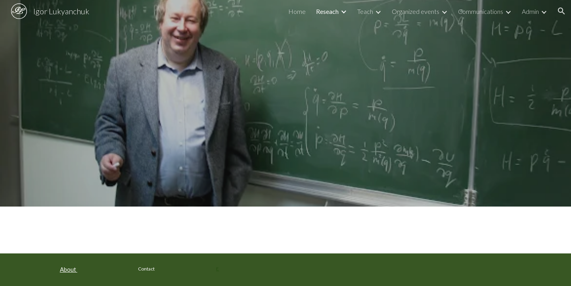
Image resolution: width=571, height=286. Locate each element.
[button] (561, 11)
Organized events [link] (415, 11)
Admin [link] (530, 11)
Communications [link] (480, 11)
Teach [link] (365, 11)
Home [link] (297, 11)
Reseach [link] (327, 11)
